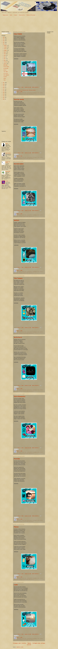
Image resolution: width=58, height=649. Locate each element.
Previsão (17, 459)
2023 (4, 42)
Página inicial (5, 15)
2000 (4, 99)
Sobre (11, 15)
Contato (15, 15)
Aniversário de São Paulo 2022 (22, 90)
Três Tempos (18, 278)
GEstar (7, 143)
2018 (4, 87)
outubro (5, 48)
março (5, 60)
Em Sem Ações (19, 164)
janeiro (5, 63)
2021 (4, 82)
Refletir (16, 220)
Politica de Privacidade (31, 15)
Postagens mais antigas (39, 643)
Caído (16, 584)
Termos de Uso (22, 15)
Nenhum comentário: (35, 87)
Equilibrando (8, 171)
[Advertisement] (29, 22)
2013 (4, 95)
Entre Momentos (19, 396)
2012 (4, 97)
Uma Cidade (18, 34)
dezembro (5, 45)
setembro (5, 50)
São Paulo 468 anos (32, 90)
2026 (4, 37)
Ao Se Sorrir (18, 337)
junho (5, 55)
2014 (4, 94)
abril (5, 58)
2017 (4, 89)
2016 (4, 90)
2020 (4, 84)
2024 (4, 40)
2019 (4, 85)
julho (5, 53)
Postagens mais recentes (19, 643)
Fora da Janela (19, 99)
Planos (16, 527)
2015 (4, 92)
